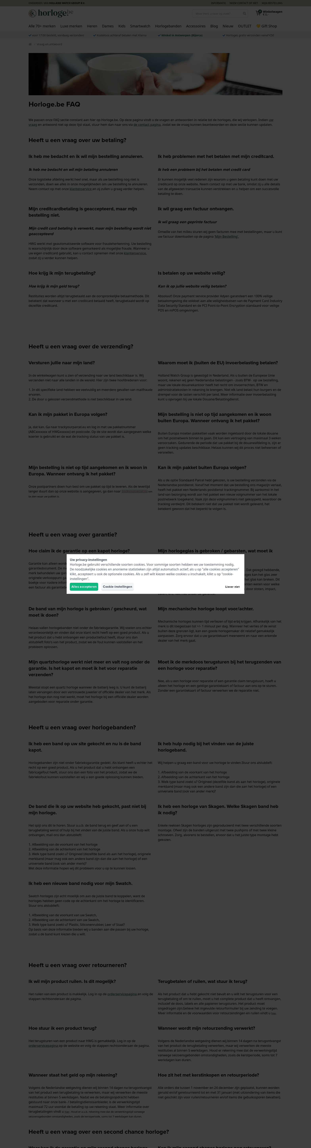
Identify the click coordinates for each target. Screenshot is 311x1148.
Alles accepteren (84, 586)
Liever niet (232, 587)
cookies (139, 564)
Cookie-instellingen (117, 586)
